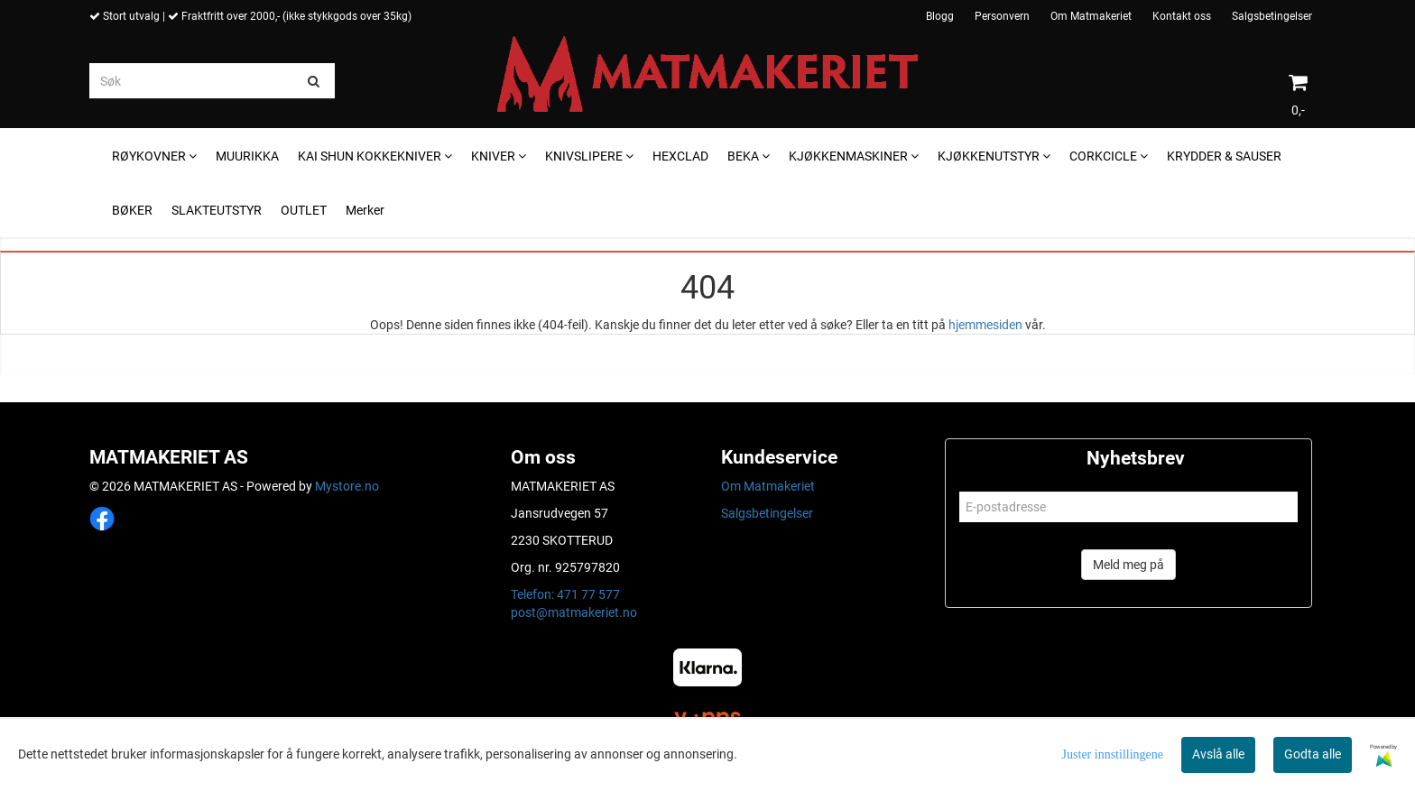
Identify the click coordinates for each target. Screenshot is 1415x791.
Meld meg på (1128, 564)
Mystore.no (347, 486)
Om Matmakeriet (1091, 16)
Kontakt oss (1181, 16)
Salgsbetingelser (1272, 16)
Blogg (940, 16)
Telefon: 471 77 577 (565, 594)
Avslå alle (1218, 754)
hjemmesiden (985, 324)
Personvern (1002, 16)
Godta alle (1312, 754)
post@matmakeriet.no (574, 612)
